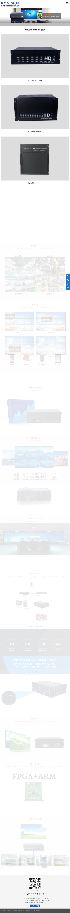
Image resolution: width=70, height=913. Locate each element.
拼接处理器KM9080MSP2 (35, 183)
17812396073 (36, 894)
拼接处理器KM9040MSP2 (35, 80)
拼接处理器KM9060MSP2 (35, 131)
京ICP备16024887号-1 (36, 910)
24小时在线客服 (35, 906)
